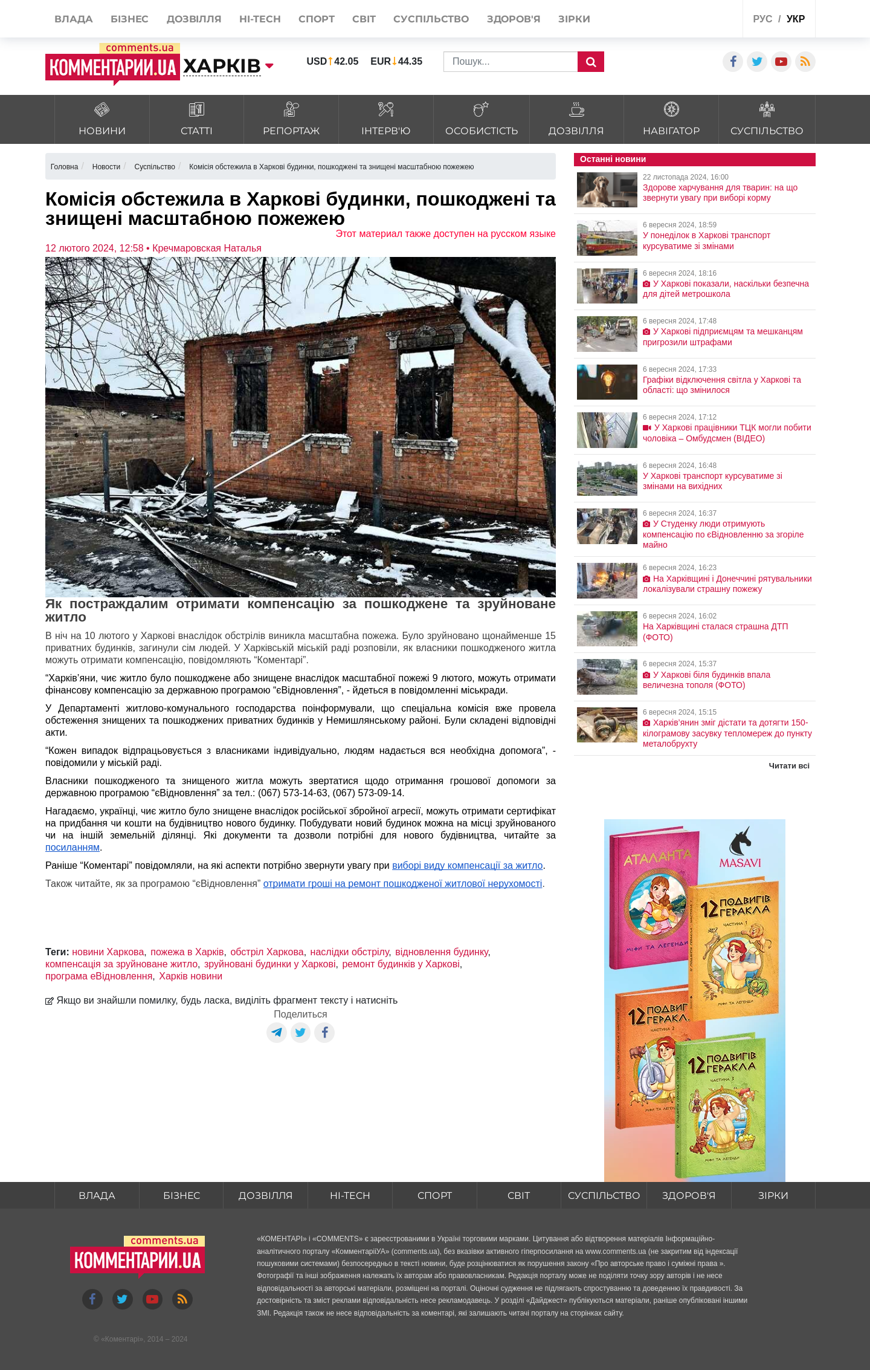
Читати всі (789, 765)
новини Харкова (108, 952)
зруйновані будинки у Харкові (270, 964)
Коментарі (122, 1339)
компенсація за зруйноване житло (121, 964)
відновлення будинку (441, 952)
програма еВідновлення (98, 976)
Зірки (773, 1195)
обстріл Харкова (266, 952)
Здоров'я (689, 1195)
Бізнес (181, 1195)
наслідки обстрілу (350, 952)
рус (763, 19)
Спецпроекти (688, 20)
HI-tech (349, 1195)
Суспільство (603, 1195)
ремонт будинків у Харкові (400, 964)
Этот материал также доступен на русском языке (445, 234)
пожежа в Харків (187, 952)
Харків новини (190, 976)
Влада (96, 1195)
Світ (518, 1195)
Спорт (434, 1195)
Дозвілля (266, 1195)
